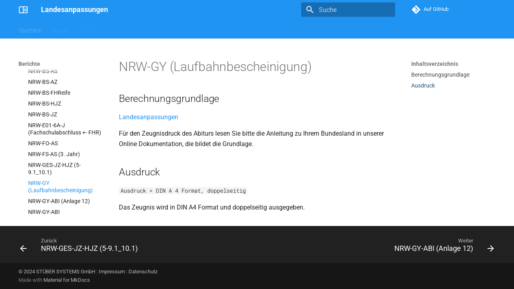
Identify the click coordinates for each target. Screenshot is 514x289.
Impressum (112, 272)
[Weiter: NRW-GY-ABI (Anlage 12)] (442, 247)
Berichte (88, 29)
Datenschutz (142, 272)
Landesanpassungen (148, 117)
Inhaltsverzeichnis (434, 64)
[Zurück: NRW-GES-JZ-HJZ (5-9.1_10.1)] (81, 247)
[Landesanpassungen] (23, 10)
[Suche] (348, 9)
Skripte (59, 29)
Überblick (29, 29)
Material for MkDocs (66, 280)
